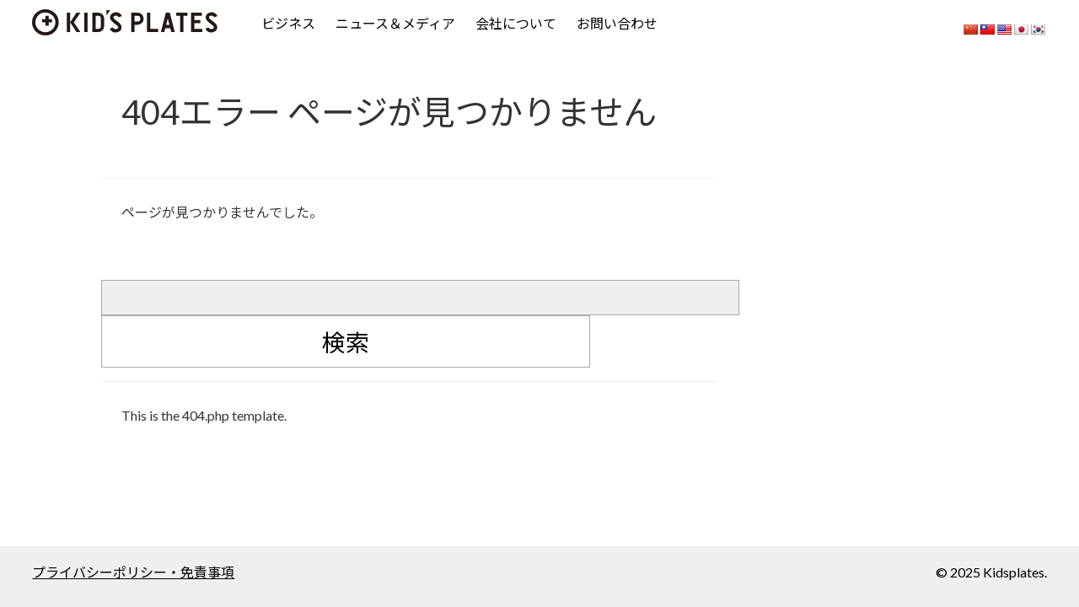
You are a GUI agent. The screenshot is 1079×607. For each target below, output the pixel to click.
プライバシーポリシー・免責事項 (133, 572)
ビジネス (288, 23)
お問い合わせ (617, 23)
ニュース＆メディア (395, 23)
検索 (345, 342)
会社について (515, 23)
